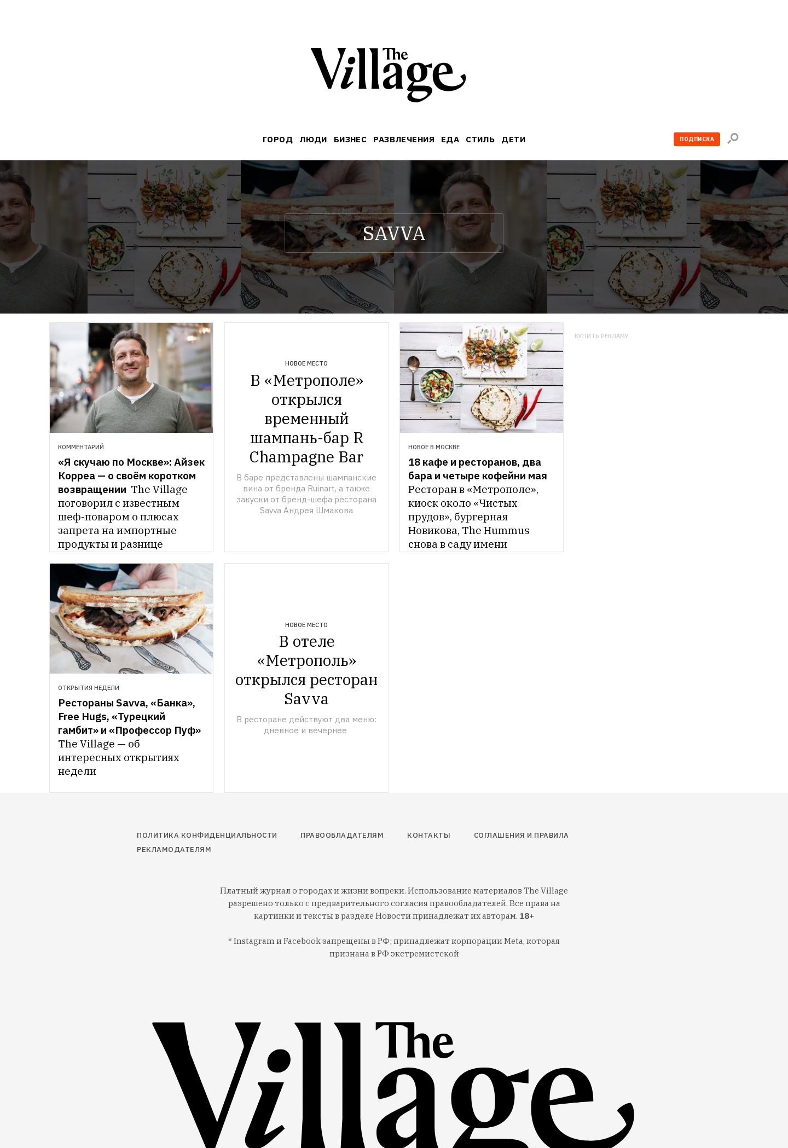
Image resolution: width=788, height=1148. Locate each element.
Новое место (306, 363)
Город (278, 139)
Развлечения (403, 139)
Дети (513, 139)
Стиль (480, 139)
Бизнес (350, 139)
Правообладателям (342, 835)
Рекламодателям (174, 849)
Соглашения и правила (521, 835)
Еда (450, 139)
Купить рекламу (602, 336)
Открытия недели (88, 688)
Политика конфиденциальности (207, 835)
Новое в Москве (434, 447)
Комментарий (81, 447)
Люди (313, 139)
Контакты (428, 835)
